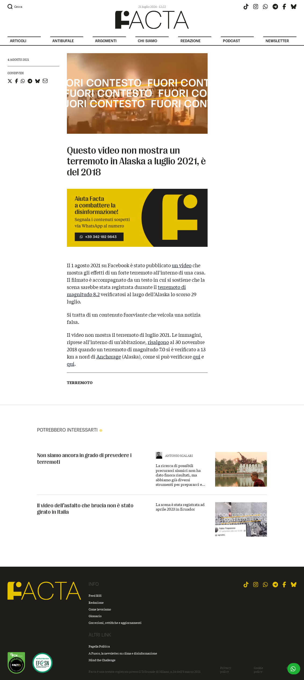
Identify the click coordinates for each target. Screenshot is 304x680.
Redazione (96, 602)
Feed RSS (95, 595)
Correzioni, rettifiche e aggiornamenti (115, 622)
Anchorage (108, 356)
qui (196, 356)
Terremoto (80, 382)
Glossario (95, 616)
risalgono (158, 342)
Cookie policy (258, 669)
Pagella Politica (99, 646)
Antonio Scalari (179, 455)
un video (181, 265)
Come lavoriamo (100, 609)
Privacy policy (225, 669)
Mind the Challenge (102, 660)
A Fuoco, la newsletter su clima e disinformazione (123, 653)
